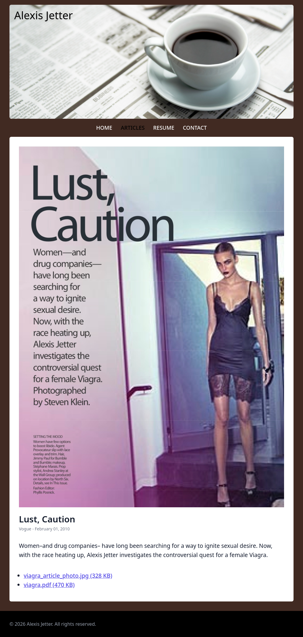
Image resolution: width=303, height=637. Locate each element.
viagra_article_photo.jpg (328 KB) (68, 576)
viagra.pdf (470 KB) (49, 585)
